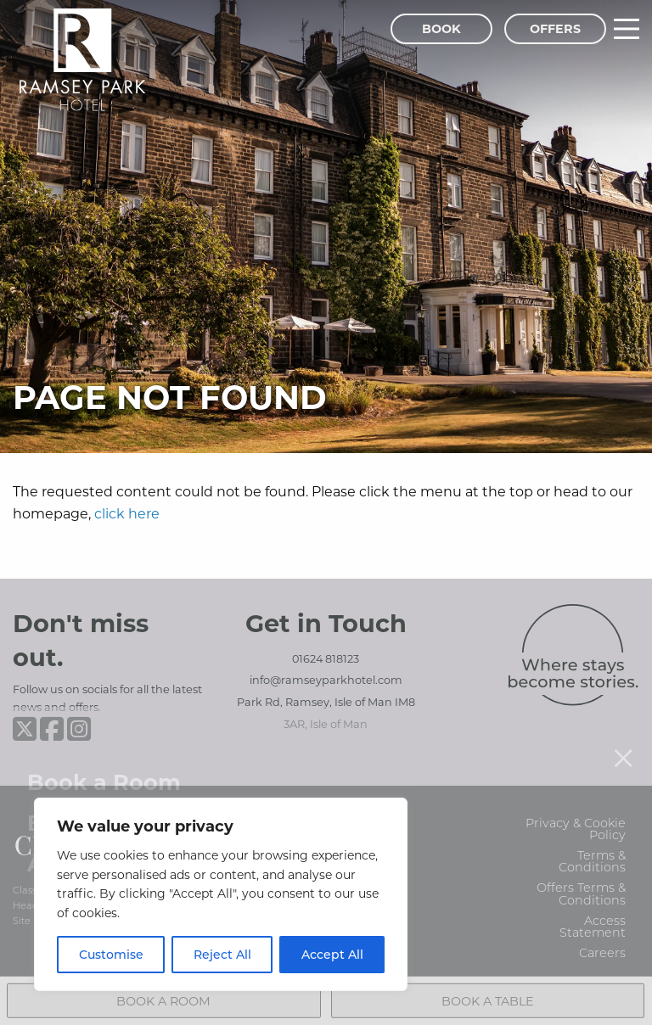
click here (127, 513)
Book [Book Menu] (441, 28)
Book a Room (104, 761)
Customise (111, 954)
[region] (221, 894)
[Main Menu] (626, 29)
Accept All (332, 954)
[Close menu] (623, 737)
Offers (555, 28)
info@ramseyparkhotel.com (326, 679)
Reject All (222, 954)
